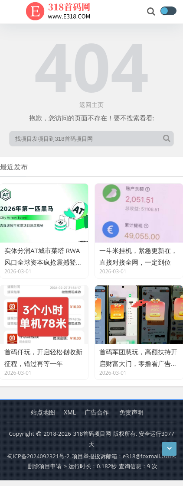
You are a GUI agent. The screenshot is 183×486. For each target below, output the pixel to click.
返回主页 (91, 104)
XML (70, 412)
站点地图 (43, 412)
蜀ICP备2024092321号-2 (38, 456)
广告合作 (97, 412)
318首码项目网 (92, 433)
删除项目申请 (45, 466)
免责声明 (131, 412)
